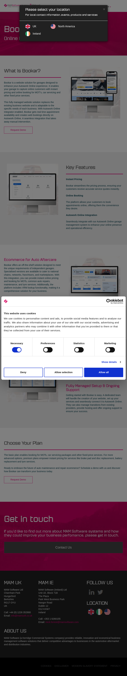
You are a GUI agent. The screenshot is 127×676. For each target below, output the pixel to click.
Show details (109, 362)
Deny (23, 372)
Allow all (104, 372)
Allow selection (63, 372)
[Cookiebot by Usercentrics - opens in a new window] (108, 301)
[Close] (104, 9)
